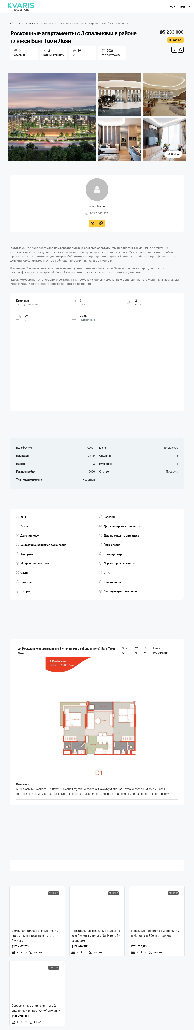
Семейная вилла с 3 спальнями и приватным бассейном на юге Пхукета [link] (35, 935)
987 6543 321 (99, 213)
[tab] (97, 722)
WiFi (23, 517)
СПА (107, 573)
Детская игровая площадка (122, 526)
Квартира (34, 23)
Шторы (25, 591)
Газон (24, 526)
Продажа (175, 40)
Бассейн (109, 517)
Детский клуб (29, 535)
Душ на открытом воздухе (121, 535)
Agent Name (97, 206)
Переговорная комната (119, 563)
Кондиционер (113, 554)
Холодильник (113, 582)
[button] (97, 650)
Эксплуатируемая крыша (120, 591)
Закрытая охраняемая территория (43, 545)
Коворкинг (27, 554)
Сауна (24, 573)
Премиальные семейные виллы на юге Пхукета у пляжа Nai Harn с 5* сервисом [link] (95, 935)
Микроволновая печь (34, 563)
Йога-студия (112, 545)
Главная (19, 23)
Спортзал (26, 582)
